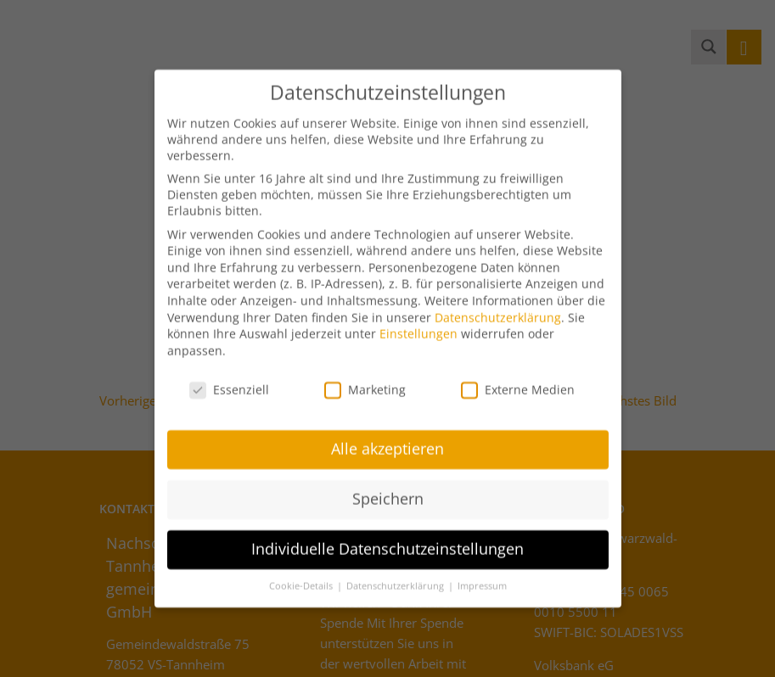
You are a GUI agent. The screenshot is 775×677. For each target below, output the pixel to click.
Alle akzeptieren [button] (387, 438)
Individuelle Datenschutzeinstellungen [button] (387, 538)
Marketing (365, 379)
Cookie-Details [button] (302, 575)
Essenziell (229, 379)
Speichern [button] (388, 488)
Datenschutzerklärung (498, 307)
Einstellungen (418, 323)
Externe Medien (518, 379)
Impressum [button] (482, 575)
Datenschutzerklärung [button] (396, 575)
